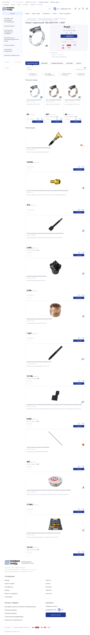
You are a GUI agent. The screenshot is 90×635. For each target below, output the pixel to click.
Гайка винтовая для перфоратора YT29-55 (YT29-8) (39, 318)
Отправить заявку (43, 2)
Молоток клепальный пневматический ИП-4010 (39, 147)
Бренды (27, 13)
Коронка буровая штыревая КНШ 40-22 (36, 276)
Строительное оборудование (12, 50)
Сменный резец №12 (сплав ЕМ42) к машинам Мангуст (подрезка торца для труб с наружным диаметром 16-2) (54, 404)
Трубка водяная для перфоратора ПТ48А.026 (38, 447)
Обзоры (55, 13)
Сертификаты (46, 13)
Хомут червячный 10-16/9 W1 (34, 99)
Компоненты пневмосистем (12, 55)
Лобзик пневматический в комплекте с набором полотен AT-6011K (43, 533)
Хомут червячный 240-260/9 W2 (53, 99)
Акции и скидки (36, 13)
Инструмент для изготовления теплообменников (12, 20)
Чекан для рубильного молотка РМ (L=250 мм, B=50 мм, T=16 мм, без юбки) (45, 233)
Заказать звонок (54, 2)
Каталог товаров (11, 603)
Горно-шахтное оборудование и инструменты (12, 31)
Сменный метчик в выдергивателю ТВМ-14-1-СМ (39, 361)
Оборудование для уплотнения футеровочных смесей (12, 39)
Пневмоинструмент (12, 26)
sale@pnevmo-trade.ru (31, 2)
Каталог (12, 13)
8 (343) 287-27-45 (65, 9)
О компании (10, 576)
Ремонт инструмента (65, 13)
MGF (85, 67)
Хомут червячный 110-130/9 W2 (72, 99)
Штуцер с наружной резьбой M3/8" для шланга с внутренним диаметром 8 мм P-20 (47, 190)
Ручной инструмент (12, 45)
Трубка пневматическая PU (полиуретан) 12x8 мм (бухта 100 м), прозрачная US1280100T (49, 490)
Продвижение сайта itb (12, 631)
